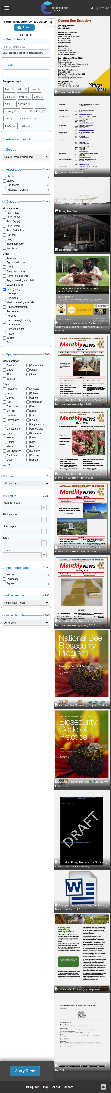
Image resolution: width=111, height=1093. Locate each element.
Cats (9, 402)
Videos (10, 180)
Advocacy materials (17, 189)
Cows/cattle (36, 365)
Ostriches (12, 455)
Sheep (33, 374)
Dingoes (11, 411)
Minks (10, 446)
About (56, 1087)
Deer (33, 406)
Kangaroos (36, 433)
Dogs (33, 411)
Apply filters (25, 1071)
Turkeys (11, 379)
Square (10, 583)
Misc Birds (36, 446)
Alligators (12, 388)
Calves (10, 397)
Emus (33, 415)
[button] (44, 507)
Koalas (10, 437)
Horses (10, 433)
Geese (10, 424)
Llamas (10, 442)
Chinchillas (36, 402)
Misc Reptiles (14, 451)
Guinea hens (14, 428)
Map (46, 1087)
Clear (46, 169)
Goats (33, 369)
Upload (24, 27)
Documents (13, 185)
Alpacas (34, 388)
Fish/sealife (13, 420)
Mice (32, 442)
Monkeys (35, 451)
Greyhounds (37, 424)
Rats (9, 464)
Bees (9, 393)
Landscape (13, 579)
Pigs (9, 374)
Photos (10, 176)
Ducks (10, 369)
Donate (68, 1087)
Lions (33, 437)
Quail (9, 459)
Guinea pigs (36, 428)
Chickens (12, 365)
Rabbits (34, 459)
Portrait (10, 574)
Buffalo (34, 393)
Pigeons (34, 455)
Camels (34, 397)
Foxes (33, 420)
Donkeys (11, 415)
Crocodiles (12, 406)
